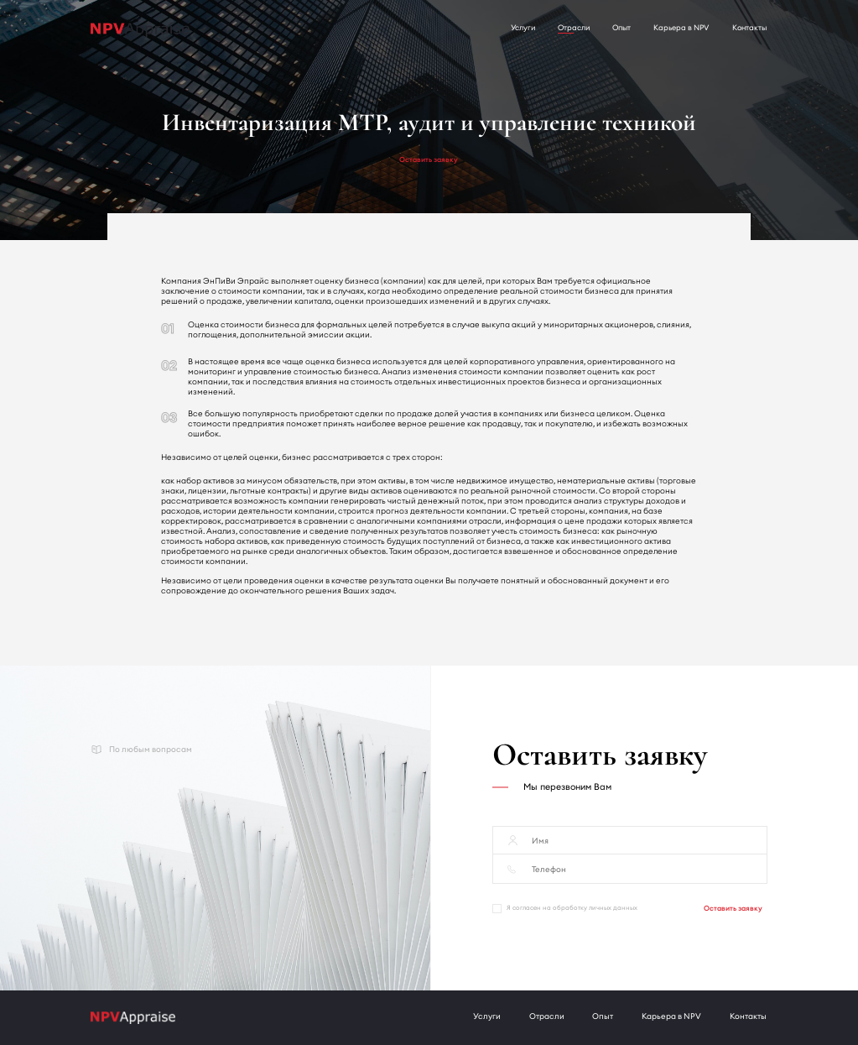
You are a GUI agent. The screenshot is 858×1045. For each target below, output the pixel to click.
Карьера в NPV (681, 27)
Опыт (621, 27)
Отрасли (574, 27)
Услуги (523, 27)
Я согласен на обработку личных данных (564, 908)
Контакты (749, 27)
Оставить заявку (428, 159)
